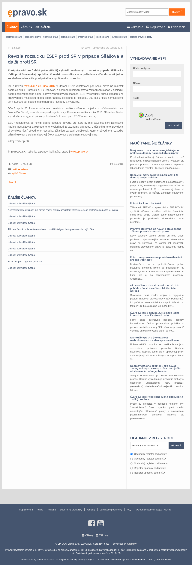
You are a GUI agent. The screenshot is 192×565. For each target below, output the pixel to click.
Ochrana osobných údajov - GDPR (153, 509)
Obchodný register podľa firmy (148, 454)
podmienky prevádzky (71, 509)
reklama (52, 509)
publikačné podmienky (111, 509)
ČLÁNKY (12, 27)
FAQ (129, 509)
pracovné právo (85, 37)
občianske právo (14, 37)
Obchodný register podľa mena (149, 463)
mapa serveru (26, 509)
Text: (136, 98)
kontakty (91, 509)
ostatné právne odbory (141, 37)
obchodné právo (33, 37)
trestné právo (102, 37)
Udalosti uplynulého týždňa (21, 203)
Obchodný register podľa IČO (148, 458)
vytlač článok (19, 173)
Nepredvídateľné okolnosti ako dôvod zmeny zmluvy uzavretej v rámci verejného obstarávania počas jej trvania (63, 210)
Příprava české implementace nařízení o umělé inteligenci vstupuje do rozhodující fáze (51, 229)
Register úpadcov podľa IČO (147, 472)
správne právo (68, 37)
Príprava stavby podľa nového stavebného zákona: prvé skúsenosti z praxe (156, 230)
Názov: (137, 83)
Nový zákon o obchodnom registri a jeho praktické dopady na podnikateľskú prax (154, 151)
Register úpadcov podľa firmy (148, 468)
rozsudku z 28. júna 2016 (39, 86)
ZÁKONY (26, 27)
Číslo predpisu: (142, 68)
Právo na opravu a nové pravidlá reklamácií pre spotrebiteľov (156, 258)
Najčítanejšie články (151, 143)
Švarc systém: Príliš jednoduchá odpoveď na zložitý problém (156, 398)
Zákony (103, 535)
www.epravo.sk (79, 151)
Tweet (12, 182)
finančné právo (50, 37)
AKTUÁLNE (43, 27)
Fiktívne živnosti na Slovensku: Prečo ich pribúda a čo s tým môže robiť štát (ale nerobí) (154, 288)
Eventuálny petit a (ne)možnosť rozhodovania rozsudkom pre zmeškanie (154, 339)
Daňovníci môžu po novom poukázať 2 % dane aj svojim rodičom (154, 176)
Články (89, 535)
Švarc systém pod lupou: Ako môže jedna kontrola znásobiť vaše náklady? (154, 314)
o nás (40, 509)
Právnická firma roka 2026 (145, 203)
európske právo (119, 37)
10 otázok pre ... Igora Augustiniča (25, 261)
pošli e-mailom (20, 169)
